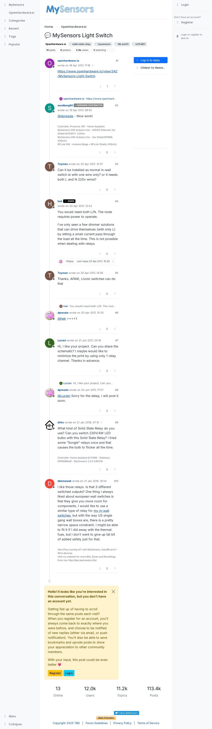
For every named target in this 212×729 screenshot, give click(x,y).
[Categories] (20, 20)
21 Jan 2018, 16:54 (95, 481)
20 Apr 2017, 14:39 (92, 272)
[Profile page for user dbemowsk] (49, 483)
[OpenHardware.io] (20, 13)
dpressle (63, 312)
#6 (116, 312)
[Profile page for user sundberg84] (49, 108)
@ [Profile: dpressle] (65, 116)
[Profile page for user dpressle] (49, 315)
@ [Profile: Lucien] (64, 396)
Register (55, 673)
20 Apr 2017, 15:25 (92, 312)
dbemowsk (64, 481)
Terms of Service (148, 723)
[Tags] (20, 36)
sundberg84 (65, 105)
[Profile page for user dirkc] (49, 425)
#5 (116, 272)
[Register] (192, 22)
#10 (116, 481)
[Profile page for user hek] (49, 204)
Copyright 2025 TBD (66, 723)
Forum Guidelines (97, 723)
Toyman (63, 164)
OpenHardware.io (55, 44)
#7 (116, 340)
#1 (117, 60)
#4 (116, 201)
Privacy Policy (122, 723)
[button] (20, 716)
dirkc (61, 422)
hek (60, 201)
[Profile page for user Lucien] (49, 343)
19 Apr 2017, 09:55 (80, 110)
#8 (116, 389)
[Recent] (20, 28)
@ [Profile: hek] (62, 319)
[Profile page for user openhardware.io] (49, 63)
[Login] (192, 5)
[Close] (113, 591)
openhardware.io (68, 60)
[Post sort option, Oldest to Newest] (151, 68)
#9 (116, 422)
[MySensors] (20, 5)
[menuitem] (192, 5)
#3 (116, 164)
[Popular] (20, 44)
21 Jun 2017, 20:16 (90, 340)
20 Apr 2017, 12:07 (92, 164)
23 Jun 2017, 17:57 (92, 389)
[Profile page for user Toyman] (49, 166)
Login (69, 673)
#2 (116, 105)
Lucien (62, 340)
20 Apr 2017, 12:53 (80, 205)
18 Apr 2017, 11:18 (79, 65)
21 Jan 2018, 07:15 (88, 422)
